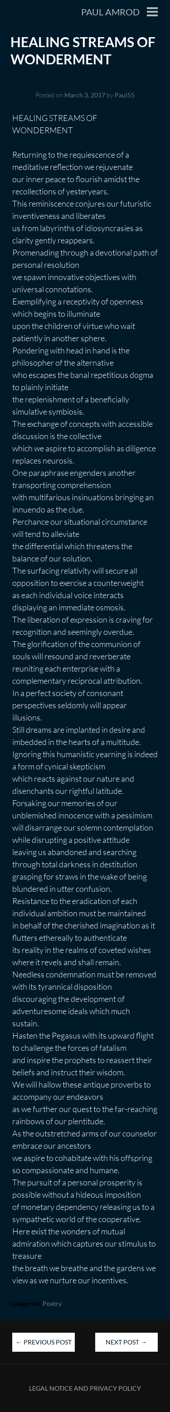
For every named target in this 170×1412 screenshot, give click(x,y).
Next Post (126, 1342)
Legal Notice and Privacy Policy (85, 1388)
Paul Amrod (110, 11)
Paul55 (125, 95)
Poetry (52, 1303)
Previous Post (44, 1342)
